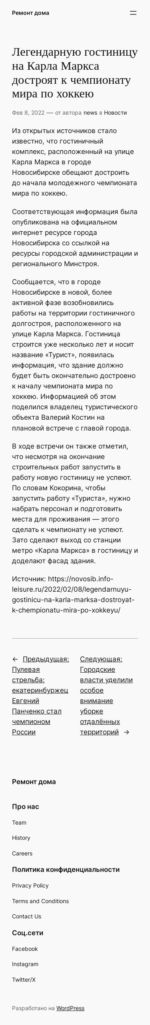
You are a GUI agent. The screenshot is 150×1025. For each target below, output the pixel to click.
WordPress (70, 1008)
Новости (115, 112)
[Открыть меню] (133, 13)
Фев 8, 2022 (28, 112)
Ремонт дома (30, 12)
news (90, 112)
